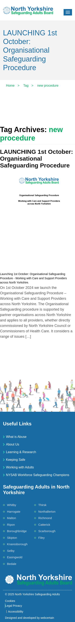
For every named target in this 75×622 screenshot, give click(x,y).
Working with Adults (20, 467)
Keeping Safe (15, 459)
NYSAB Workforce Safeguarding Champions (37, 475)
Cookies (10, 600)
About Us (12, 444)
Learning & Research (21, 452)
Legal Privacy (13, 605)
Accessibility (15, 611)
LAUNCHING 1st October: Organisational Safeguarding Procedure (36, 158)
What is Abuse (16, 436)
